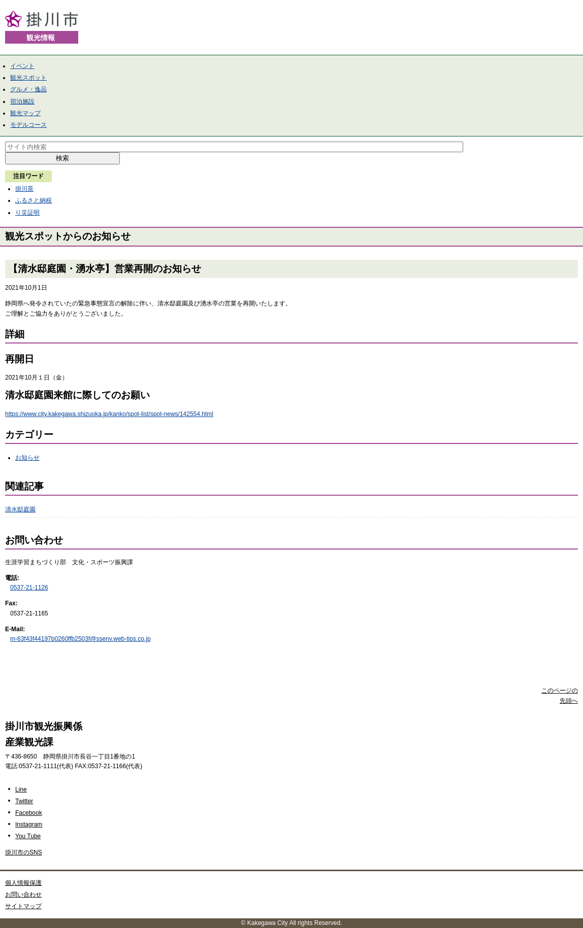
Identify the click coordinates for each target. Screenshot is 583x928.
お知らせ (27, 457)
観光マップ (25, 113)
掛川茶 (24, 188)
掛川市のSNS (23, 852)
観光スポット (28, 77)
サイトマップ (23, 906)
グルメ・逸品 (28, 89)
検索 (62, 158)
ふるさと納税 (33, 200)
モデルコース (28, 124)
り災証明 (27, 212)
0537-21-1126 (29, 587)
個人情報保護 (23, 882)
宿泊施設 (22, 101)
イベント (22, 66)
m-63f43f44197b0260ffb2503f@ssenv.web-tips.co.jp (80, 638)
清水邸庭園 (20, 509)
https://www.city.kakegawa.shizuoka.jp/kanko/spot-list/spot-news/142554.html (109, 414)
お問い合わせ (23, 894)
